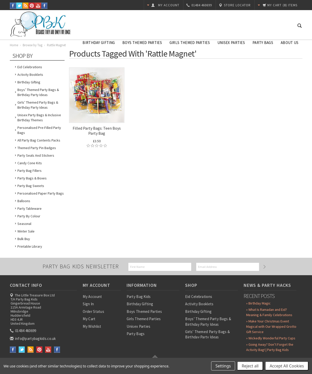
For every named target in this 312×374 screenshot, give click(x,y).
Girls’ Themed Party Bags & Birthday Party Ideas (37, 105)
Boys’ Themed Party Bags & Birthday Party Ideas (38, 92)
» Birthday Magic (258, 303)
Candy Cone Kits (29, 163)
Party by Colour (28, 216)
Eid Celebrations (29, 67)
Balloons (23, 201)
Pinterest (32, 6)
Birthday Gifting (98, 42)
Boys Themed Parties (142, 42)
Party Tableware (29, 208)
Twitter (19, 6)
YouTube (38, 6)
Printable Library (29, 246)
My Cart (89, 318)
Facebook (13, 6)
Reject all (250, 366)
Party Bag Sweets (30, 185)
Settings (223, 366)
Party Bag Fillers (29, 170)
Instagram (44, 6)
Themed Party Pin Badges (36, 148)
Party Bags (262, 42)
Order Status (93, 311)
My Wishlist (92, 326)
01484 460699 (23, 330)
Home (14, 45)
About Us (289, 42)
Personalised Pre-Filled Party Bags (39, 130)
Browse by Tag (32, 45)
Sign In (88, 303)
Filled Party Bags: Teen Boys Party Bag (97, 131)
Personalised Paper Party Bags (40, 193)
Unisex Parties (231, 42)
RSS (25, 6)
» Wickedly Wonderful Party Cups (270, 338)
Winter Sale (26, 231)
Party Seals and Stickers (35, 155)
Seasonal (24, 223)
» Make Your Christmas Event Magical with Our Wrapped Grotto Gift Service (271, 326)
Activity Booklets (30, 74)
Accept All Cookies (287, 366)
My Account (92, 296)
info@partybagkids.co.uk (33, 338)
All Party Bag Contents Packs (38, 140)
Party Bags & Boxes (32, 178)
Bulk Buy (23, 239)
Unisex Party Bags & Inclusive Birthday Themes (39, 117)
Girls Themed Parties (189, 42)
